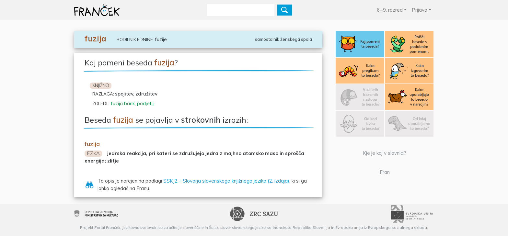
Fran (385, 172)
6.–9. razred (390, 10)
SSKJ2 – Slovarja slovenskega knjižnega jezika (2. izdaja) (226, 181)
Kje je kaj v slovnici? (384, 153)
